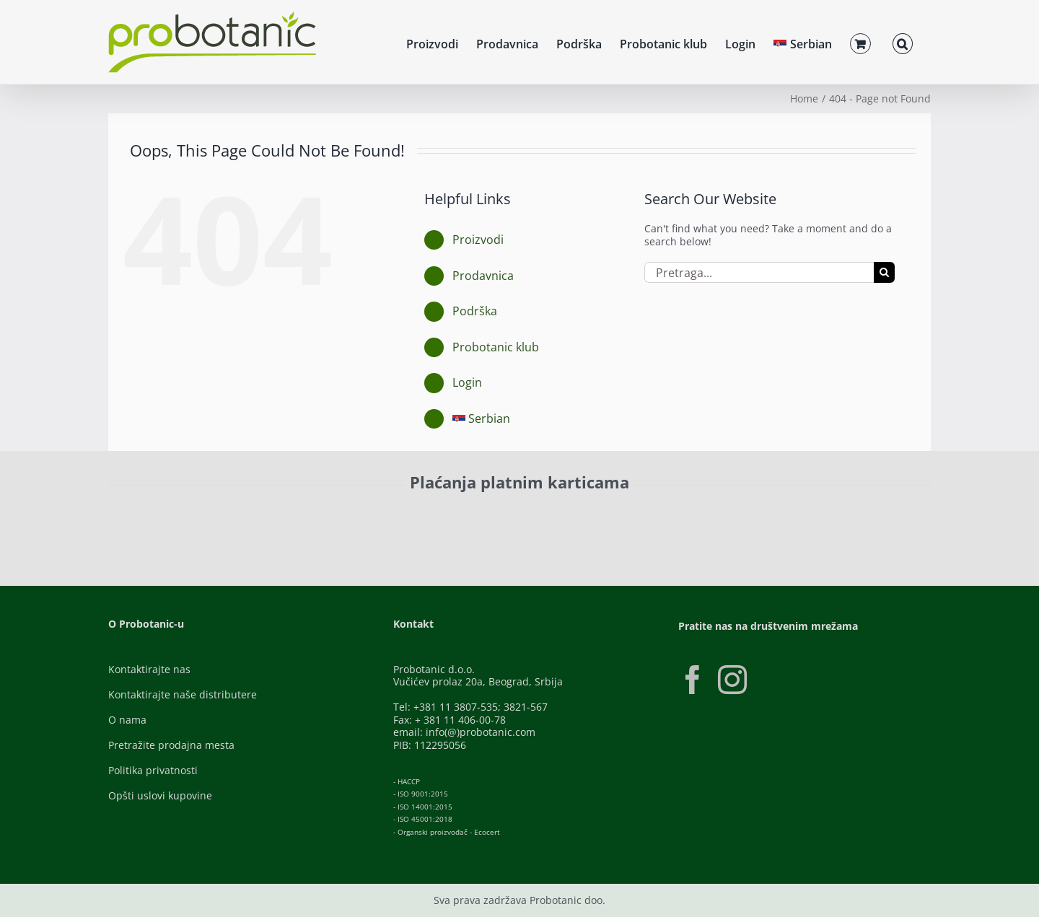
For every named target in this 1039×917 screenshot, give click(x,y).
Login (467, 382)
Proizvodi (478, 239)
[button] (903, 42)
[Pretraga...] (759, 272)
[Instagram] (732, 679)
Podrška (474, 311)
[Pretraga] (884, 272)
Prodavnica (483, 276)
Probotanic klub (495, 347)
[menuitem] (802, 42)
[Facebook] (692, 679)
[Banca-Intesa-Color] (456, 515)
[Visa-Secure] (300, 515)
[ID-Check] (209, 520)
